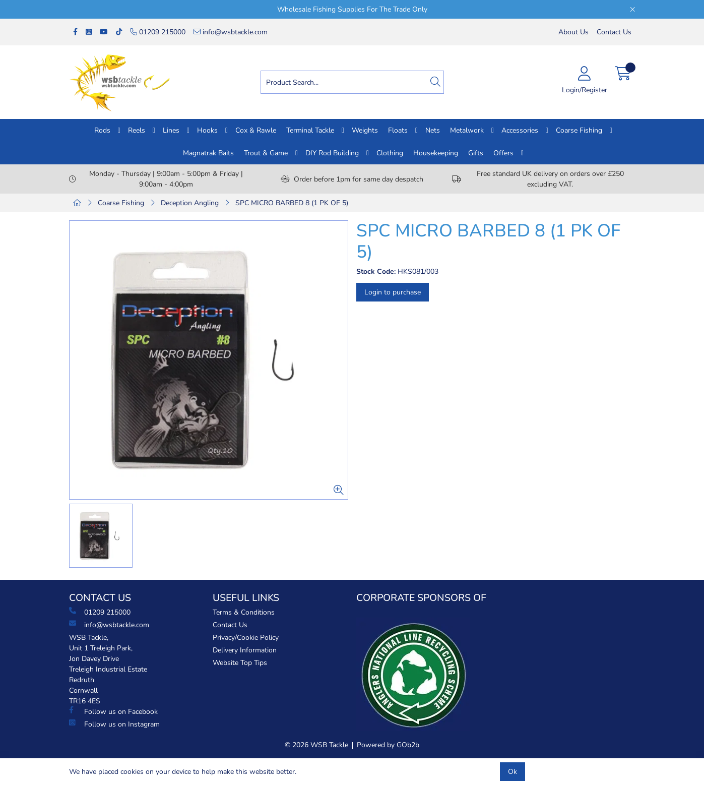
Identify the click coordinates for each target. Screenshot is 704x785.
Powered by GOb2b (388, 745)
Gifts (475, 153)
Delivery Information (245, 650)
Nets (432, 130)
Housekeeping (435, 153)
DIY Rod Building (332, 153)
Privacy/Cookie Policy (246, 637)
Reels (136, 130)
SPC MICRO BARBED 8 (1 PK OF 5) (291, 203)
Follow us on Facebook (113, 711)
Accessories (519, 130)
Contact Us (614, 32)
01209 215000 (157, 32)
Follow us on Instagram (114, 724)
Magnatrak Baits (208, 153)
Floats (398, 130)
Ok (512, 771)
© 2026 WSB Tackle (316, 745)
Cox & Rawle (255, 130)
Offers (503, 153)
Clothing (389, 153)
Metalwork (467, 130)
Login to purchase (392, 292)
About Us (573, 32)
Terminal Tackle (310, 130)
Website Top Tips (240, 663)
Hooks (207, 130)
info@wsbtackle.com (231, 32)
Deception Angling (190, 203)
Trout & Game (266, 153)
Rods (102, 130)
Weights (365, 130)
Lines (171, 130)
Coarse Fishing (579, 130)
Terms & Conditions (244, 612)
